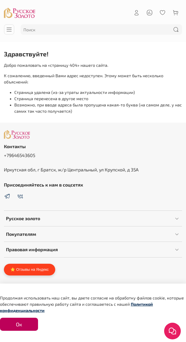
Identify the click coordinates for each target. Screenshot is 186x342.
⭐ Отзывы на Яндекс (29, 269)
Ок (19, 324)
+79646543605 (19, 155)
